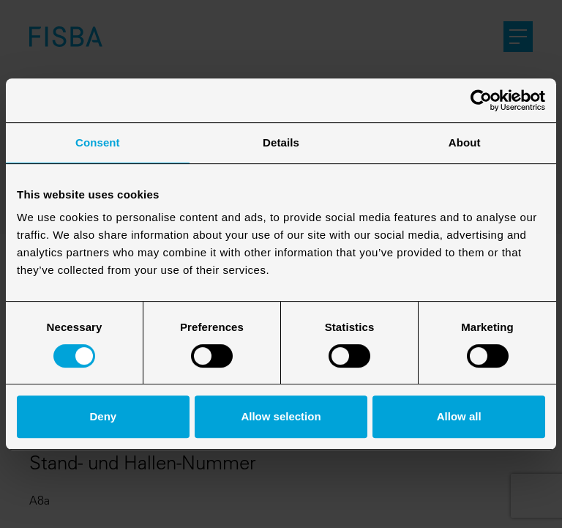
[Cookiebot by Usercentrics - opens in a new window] (481, 100)
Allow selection (281, 416)
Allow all (459, 416)
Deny (102, 416)
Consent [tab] (97, 142)
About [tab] (465, 142)
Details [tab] (281, 142)
